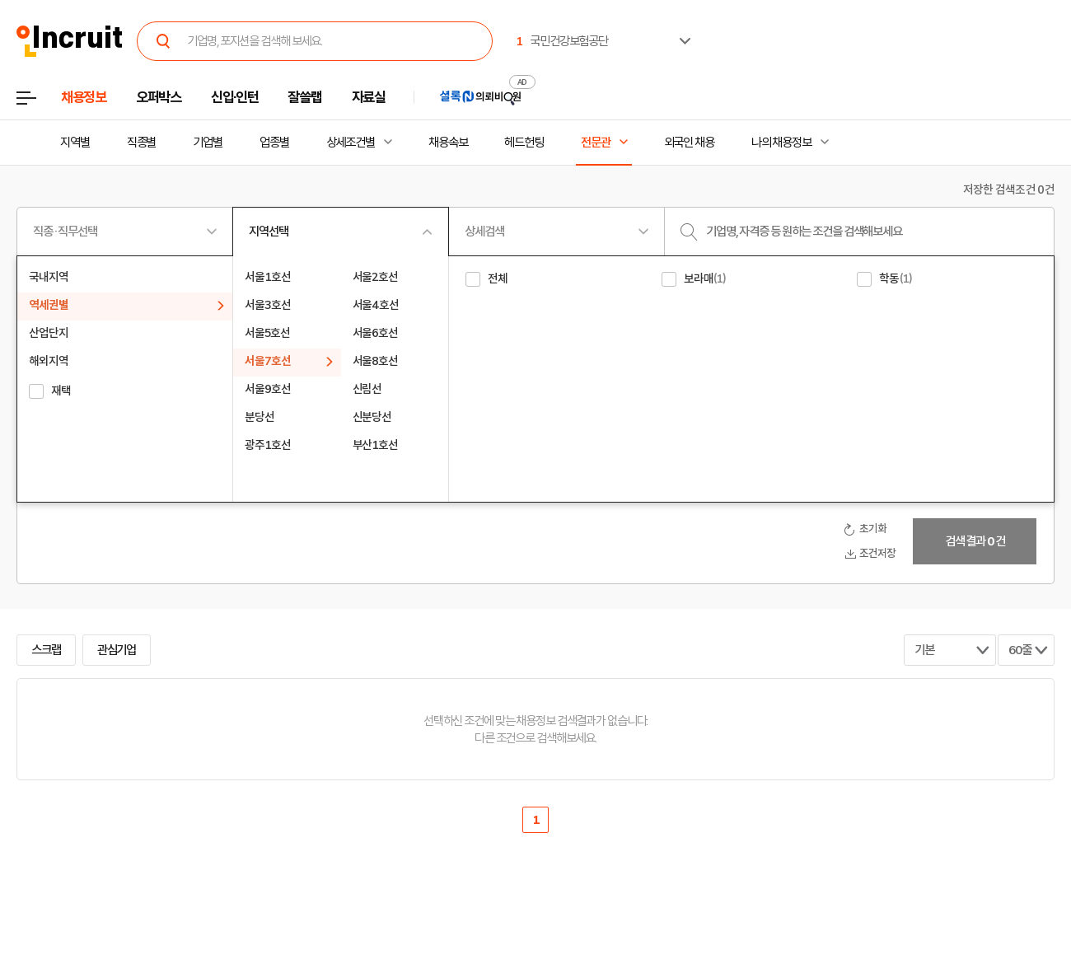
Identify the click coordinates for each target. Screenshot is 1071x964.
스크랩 (46, 650)
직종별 (142, 142)
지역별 (75, 142)
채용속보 (448, 142)
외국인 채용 (689, 142)
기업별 (207, 142)
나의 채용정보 (781, 142)
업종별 (274, 142)
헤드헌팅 (524, 142)
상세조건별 (350, 142)
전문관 (595, 142)
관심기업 (117, 650)
